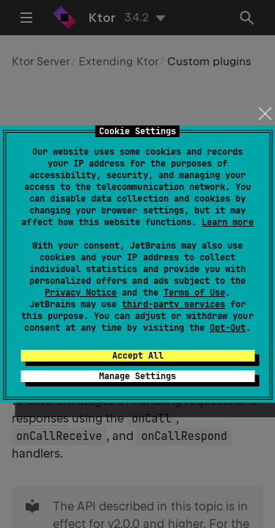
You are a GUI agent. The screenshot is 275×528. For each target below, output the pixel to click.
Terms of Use (194, 292)
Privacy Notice (81, 292)
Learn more (227, 222)
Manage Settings (137, 376)
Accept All (138, 356)
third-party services (173, 304)
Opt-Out (228, 328)
